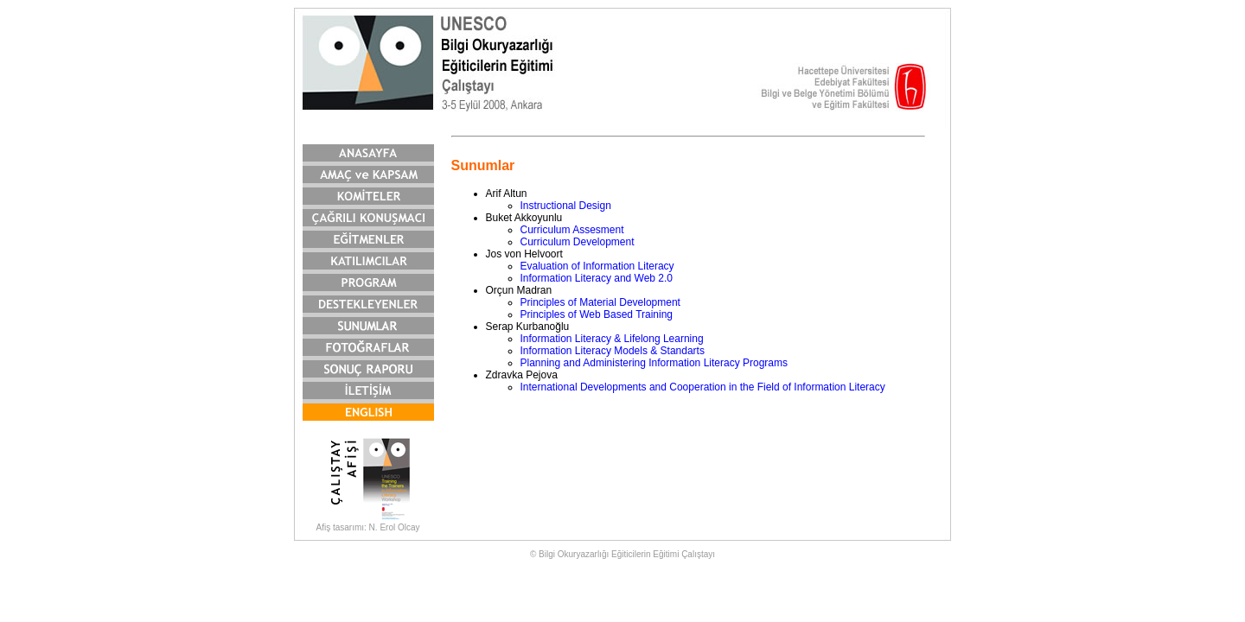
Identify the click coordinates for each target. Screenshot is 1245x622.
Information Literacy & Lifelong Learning (612, 339)
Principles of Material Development (600, 302)
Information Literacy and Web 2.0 (597, 278)
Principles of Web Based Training (597, 314)
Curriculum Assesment (572, 230)
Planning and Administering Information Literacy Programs (654, 363)
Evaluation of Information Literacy (597, 266)
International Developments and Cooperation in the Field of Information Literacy (702, 387)
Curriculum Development (577, 242)
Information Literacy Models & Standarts (612, 351)
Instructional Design (565, 206)
